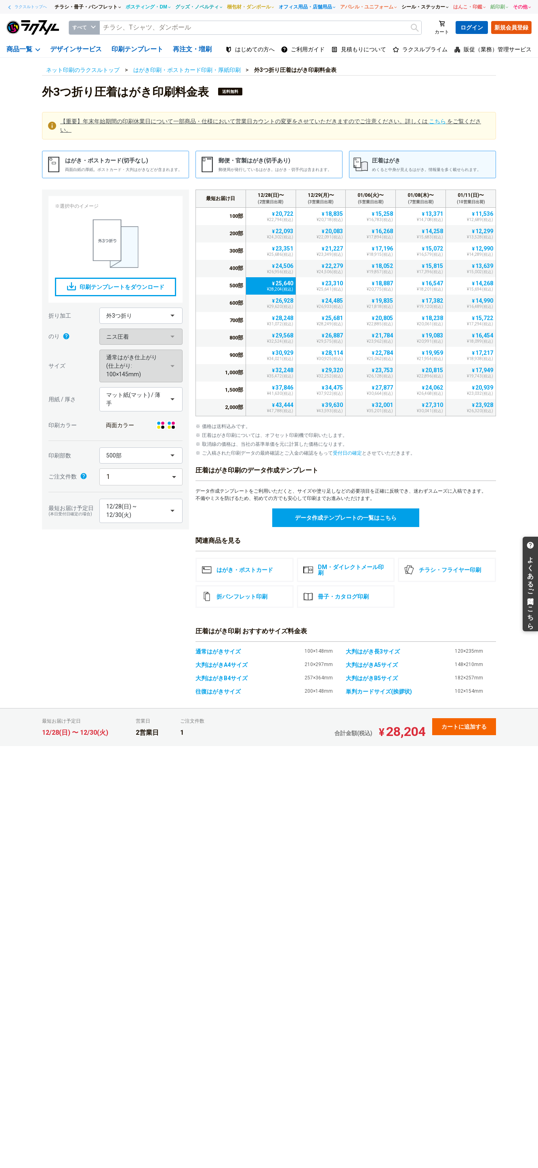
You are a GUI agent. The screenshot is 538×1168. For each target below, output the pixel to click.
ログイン (471, 27)
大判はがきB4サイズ (221, 678)
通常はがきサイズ (218, 651)
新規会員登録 (511, 27)
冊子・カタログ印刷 (336, 596)
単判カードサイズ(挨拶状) (379, 691)
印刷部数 (59, 455)
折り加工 (59, 315)
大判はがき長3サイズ (373, 651)
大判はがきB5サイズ (372, 678)
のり (59, 336)
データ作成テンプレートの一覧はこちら (346, 517)
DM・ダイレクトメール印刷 (343, 570)
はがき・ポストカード (237, 570)
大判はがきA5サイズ (372, 665)
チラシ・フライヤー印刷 (442, 570)
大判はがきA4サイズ (221, 665)
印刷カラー (62, 425)
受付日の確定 (347, 453)
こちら (437, 121)
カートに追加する (464, 726)
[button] (141, 316)
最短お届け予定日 (71, 511)
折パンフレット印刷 (234, 596)
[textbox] (260, 27)
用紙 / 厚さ (62, 399)
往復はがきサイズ (218, 691)
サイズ (56, 366)
